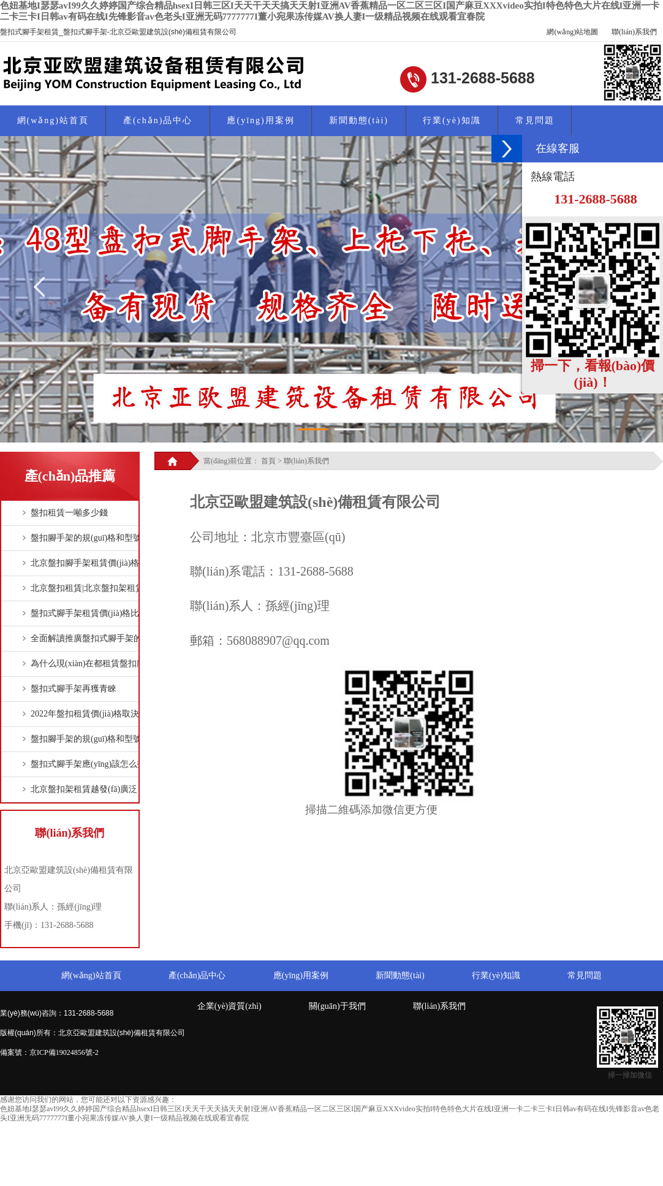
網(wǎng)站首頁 (53, 120)
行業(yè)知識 (452, 120)
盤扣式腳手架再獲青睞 (73, 688)
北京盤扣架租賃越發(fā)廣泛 (84, 789)
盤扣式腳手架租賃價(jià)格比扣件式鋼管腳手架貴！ (128, 613)
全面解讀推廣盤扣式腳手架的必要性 (99, 638)
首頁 (268, 461)
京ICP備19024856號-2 (64, 1052)
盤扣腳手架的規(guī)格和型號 (86, 537)
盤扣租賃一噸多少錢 (69, 512)
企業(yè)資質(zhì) (229, 1006)
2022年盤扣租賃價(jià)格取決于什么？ (102, 713)
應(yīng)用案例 (260, 120)
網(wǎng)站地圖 (572, 32)
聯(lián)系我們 (634, 32)
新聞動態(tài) (358, 120)
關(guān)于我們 (337, 1006)
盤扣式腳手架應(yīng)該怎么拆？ (92, 764)
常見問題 (535, 120)
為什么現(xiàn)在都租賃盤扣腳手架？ (101, 663)
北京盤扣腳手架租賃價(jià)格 (85, 563)
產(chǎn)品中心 (158, 120)
